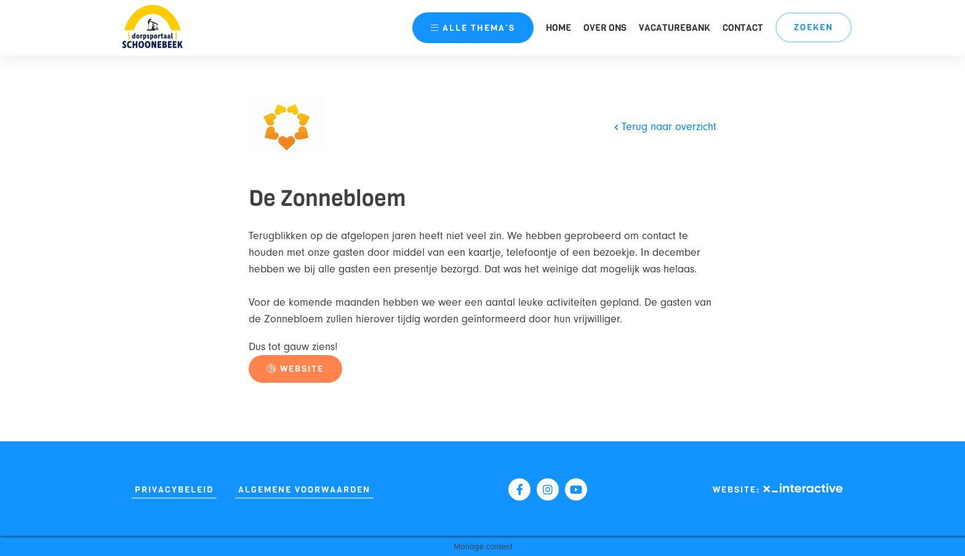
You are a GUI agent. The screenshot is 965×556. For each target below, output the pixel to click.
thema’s (473, 28)
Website (295, 369)
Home (558, 28)
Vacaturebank (674, 28)
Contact (743, 28)
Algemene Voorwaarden (304, 490)
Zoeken (813, 27)
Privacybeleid (174, 490)
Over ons (605, 28)
